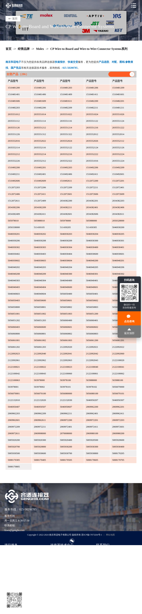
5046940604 (40, 293)
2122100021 (14, 366)
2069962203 (14, 413)
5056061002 (40, 340)
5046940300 (66, 273)
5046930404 (66, 253)
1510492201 (40, 167)
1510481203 (66, 87)
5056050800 (14, 307)
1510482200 (92, 101)
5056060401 (92, 320)
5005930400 (118, 446)
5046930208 (40, 240)
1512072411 (40, 194)
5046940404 (40, 287)
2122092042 (92, 353)
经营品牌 (24, 48)
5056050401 (92, 293)
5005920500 (92, 440)
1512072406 (14, 194)
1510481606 (14, 101)
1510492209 (118, 167)
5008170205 (118, 453)
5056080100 (92, 393)
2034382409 (14, 214)
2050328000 (118, 220)
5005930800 (92, 453)
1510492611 (66, 180)
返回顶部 (129, 331)
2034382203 (118, 200)
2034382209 (40, 207)
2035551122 (92, 120)
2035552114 (14, 147)
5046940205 (92, 267)
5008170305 (14, 460)
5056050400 (66, 293)
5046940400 (66, 280)
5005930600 (40, 453)
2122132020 (40, 400)
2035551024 (92, 114)
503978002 (39, 386)
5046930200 (118, 227)
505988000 (91, 220)
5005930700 (66, 453)
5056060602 (92, 327)
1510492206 (92, 167)
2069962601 (14, 420)
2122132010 (14, 400)
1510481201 (40, 87)
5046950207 (92, 400)
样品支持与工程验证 (16, 568)
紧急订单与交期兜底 (16, 557)
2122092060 (118, 353)
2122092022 (118, 347)
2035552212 (14, 154)
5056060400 (66, 320)
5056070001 (14, 393)
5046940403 (14, 287)
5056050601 (66, 300)
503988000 (91, 380)
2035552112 (118, 140)
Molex (40, 48)
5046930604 (66, 260)
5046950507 (40, 406)
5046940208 (14, 273)
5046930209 (66, 240)
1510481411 (92, 94)
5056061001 (14, 340)
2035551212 (40, 127)
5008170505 (66, 460)
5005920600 (118, 440)
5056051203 (40, 320)
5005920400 (66, 440)
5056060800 (14, 333)
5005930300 (92, 446)
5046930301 (118, 240)
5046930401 (118, 247)
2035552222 (92, 154)
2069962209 (40, 413)
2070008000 (66, 433)
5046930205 (118, 233)
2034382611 (118, 214)
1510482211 (92, 107)
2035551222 (118, 127)
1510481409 (66, 94)
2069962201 (118, 406)
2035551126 (14, 127)
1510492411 (92, 174)
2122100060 (66, 373)
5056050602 (92, 300)
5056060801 (40, 333)
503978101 (65, 386)
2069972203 (118, 420)
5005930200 (66, 446)
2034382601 (66, 214)
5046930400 (92, 247)
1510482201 (118, 101)
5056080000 (66, 393)
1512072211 (92, 187)
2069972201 (92, 420)
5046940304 (40, 280)
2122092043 (92, 360)
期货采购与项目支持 (16, 562)
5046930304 (66, 247)
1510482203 (14, 107)
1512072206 (40, 187)
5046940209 (40, 273)
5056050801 (40, 307)
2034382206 (14, 207)
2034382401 (92, 207)
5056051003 (66, 313)
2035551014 (40, 114)
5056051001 (14, 313)
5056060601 (66, 327)
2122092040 (40, 353)
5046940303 (14, 280)
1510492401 (40, 174)
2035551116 (66, 120)
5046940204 (66, 267)
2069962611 (40, 420)
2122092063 (66, 360)
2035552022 (40, 140)
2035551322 (66, 134)
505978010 (13, 220)
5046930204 (92, 233)
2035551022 (66, 114)
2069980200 (118, 433)
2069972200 (66, 420)
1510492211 (14, 174)
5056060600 (40, 327)
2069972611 (14, 433)
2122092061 (14, 360)
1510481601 (118, 94)
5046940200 (92, 260)
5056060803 (92, 333)
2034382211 (66, 207)
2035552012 (92, 134)
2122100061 (92, 373)
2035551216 (92, 127)
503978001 (13, 386)
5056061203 (40, 347)
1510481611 (66, 101)
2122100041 (118, 366)
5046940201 (118, 260)
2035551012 (14, 114)
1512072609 (118, 194)
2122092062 (40, 360)
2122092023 (14, 353)
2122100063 (14, 380)
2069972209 (14, 426)
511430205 (65, 227)
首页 (8, 48)
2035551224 (118, 160)
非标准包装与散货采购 (17, 573)
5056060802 (66, 333)
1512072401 (118, 187)
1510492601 (118, 174)
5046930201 (14, 233)
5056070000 (118, 386)
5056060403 (14, 327)
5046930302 (14, 247)
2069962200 (92, 406)
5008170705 (118, 460)
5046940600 (66, 287)
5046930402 (14, 253)
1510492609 (40, 180)
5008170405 (40, 460)
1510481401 (14, 94)
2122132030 (66, 400)
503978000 (39, 380)
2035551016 (92, 160)
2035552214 (40, 154)
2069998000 (40, 433)
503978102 (91, 386)
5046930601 (118, 253)
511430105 (39, 227)
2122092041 (66, 353)
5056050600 (40, 300)
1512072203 (14, 187)
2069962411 (118, 413)
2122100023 (66, 366)
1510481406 (40, 94)
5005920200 (14, 440)
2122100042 (14, 373)
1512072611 (14, 200)
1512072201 (118, 180)
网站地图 (110, 534)
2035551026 (118, 114)
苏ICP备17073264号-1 (91, 534)
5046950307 (118, 400)
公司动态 (55, 568)
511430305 (91, 227)
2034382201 (92, 200)
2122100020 (118, 360)
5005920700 (14, 446)
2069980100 (92, 433)
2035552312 (40, 160)
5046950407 (14, 406)
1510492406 (66, 174)
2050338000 (14, 227)
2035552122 (66, 147)
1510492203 (66, 167)
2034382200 (66, 200)
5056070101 (118, 393)
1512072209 (66, 187)
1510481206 (92, 87)
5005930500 (14, 453)
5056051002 (40, 313)
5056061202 (14, 347)
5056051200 (92, 313)
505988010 (39, 220)
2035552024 (66, 140)
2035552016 (14, 140)
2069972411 (92, 426)
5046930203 (66, 233)
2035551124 (118, 120)
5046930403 (40, 253)
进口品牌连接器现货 (16, 551)
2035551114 (40, 120)
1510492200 (14, 167)
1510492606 (14, 180)
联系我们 (101, 551)
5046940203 (40, 267)
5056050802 (66, 307)
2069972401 (66, 426)
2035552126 (118, 147)
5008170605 (92, 460)
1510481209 (118, 87)
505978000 (65, 220)
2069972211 (40, 426)
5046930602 (14, 260)
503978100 (65, 380)
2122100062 (118, 373)
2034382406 (118, 207)
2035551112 (14, 120)
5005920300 (40, 440)
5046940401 (92, 280)
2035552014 (118, 134)
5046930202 (40, 233)
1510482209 (66, 107)
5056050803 (92, 307)
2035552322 (66, 160)
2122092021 (92, 347)
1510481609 (40, 101)
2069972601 (118, 426)
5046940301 (92, 273)
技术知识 (55, 557)
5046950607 (66, 406)
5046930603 (40, 260)
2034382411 (40, 214)
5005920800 (40, 446)
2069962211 (66, 413)
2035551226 (14, 134)
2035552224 (118, 154)
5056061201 (118, 340)
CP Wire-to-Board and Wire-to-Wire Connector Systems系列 (88, 48)
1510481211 (118, 107)
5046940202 (14, 267)
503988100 (117, 380)
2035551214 (66, 127)
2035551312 (40, 134)
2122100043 (40, 373)
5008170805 (14, 466)
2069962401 (92, 413)
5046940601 (92, 287)
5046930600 (92, 253)
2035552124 (92, 147)
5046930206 (14, 240)
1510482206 (40, 107)
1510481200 (14, 87)
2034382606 (92, 214)
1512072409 (40, 200)
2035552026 (92, 140)
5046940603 (14, 293)
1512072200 (92, 180)
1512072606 (92, 194)
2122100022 (40, 366)
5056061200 (92, 340)
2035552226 (14, 160)
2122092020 (66, 347)
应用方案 (55, 562)
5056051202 (14, 320)
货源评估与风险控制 (16, 579)
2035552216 (66, 154)
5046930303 (40, 247)
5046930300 (92, 240)
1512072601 (66, 194)
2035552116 (40, 147)
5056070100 (40, 393)
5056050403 (14, 300)
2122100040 (92, 366)
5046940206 (118, 267)
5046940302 (118, 273)
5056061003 (66, 340)
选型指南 (55, 551)
